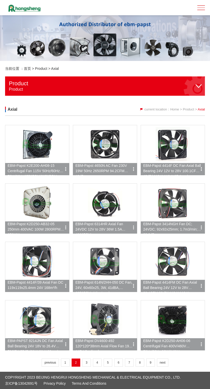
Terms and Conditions (89, 383)
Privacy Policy (55, 383)
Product (41, 69)
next (163, 362)
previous (50, 362)
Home (174, 109)
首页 (27, 69)
